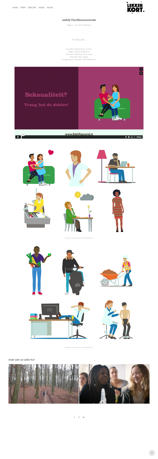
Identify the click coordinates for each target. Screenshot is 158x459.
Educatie (32, 7)
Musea (41, 7)
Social (50, 7)
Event (23, 7)
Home (15, 7)
